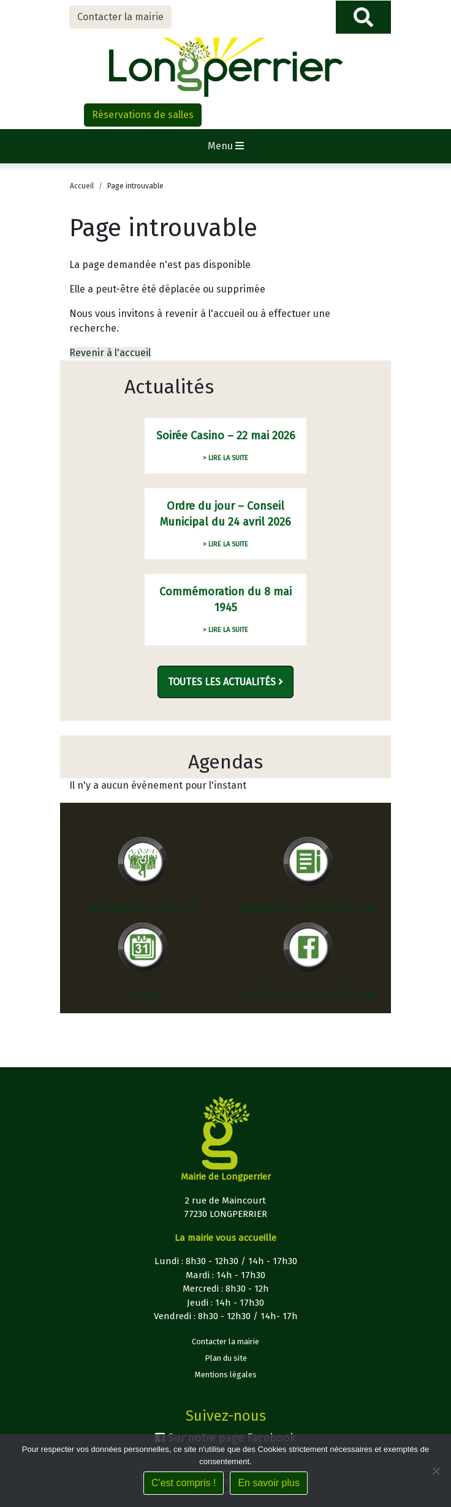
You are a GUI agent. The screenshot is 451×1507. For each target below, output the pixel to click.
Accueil (82, 186)
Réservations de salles (143, 115)
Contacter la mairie (120, 17)
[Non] (436, 1471)
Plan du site (226, 1358)
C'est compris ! (183, 1483)
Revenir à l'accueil (110, 353)
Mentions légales (226, 1374)
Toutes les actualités (225, 682)
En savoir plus (269, 1483)
